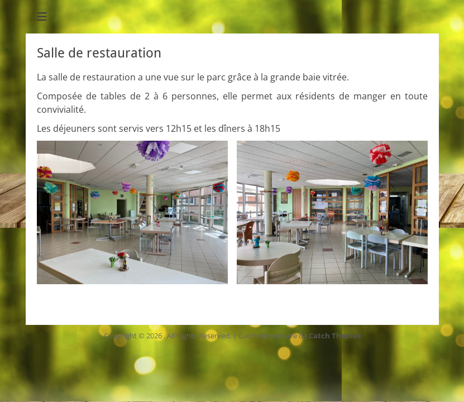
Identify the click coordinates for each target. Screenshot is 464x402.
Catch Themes (335, 336)
